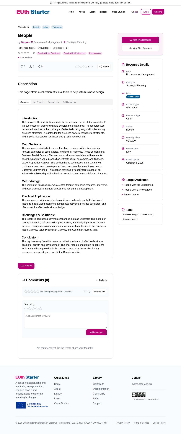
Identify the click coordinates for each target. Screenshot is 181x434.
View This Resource (140, 48)
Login (145, 12)
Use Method (26, 265)
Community (99, 393)
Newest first (99, 291)
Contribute (98, 384)
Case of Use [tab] (53, 102)
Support (97, 403)
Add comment (96, 332)
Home (71, 12)
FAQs (96, 398)
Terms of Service (141, 423)
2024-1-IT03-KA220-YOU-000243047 (89, 423)
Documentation (101, 389)
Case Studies (118, 12)
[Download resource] (31, 66)
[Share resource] (40, 66)
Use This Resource (140, 40)
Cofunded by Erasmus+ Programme (53, 423)
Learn (92, 12)
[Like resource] (22, 66)
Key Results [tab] (38, 102)
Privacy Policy (123, 423)
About (81, 12)
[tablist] (65, 102)
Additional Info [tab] (70, 102)
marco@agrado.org (142, 384)
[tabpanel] (65, 183)
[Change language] (134, 12)
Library (103, 12)
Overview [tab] (24, 102)
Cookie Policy (159, 423)
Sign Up (158, 12)
